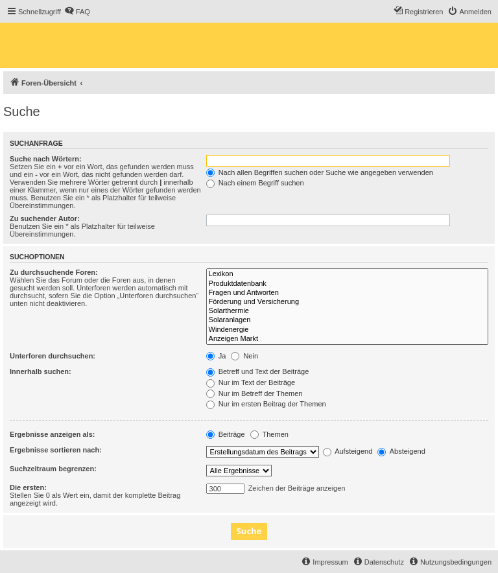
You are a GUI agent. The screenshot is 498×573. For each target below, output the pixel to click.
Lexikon (347, 274)
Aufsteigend (348, 451)
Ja (216, 356)
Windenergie (347, 329)
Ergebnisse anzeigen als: (52, 434)
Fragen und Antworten (347, 293)
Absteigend (401, 451)
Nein (244, 356)
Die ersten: (28, 487)
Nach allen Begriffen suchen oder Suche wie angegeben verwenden (319, 172)
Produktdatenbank (347, 283)
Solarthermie (347, 311)
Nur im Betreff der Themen (254, 393)
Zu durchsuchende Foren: (54, 272)
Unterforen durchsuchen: (52, 356)
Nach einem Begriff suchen (255, 183)
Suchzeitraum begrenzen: (53, 469)
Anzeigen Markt (347, 339)
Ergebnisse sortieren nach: (56, 450)
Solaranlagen (347, 320)
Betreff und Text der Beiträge (257, 371)
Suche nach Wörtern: (46, 159)
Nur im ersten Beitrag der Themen (266, 404)
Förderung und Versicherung (347, 302)
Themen (269, 434)
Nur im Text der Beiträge (250, 382)
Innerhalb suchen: (40, 371)
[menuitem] (77, 11)
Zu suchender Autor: (45, 218)
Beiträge (225, 434)
